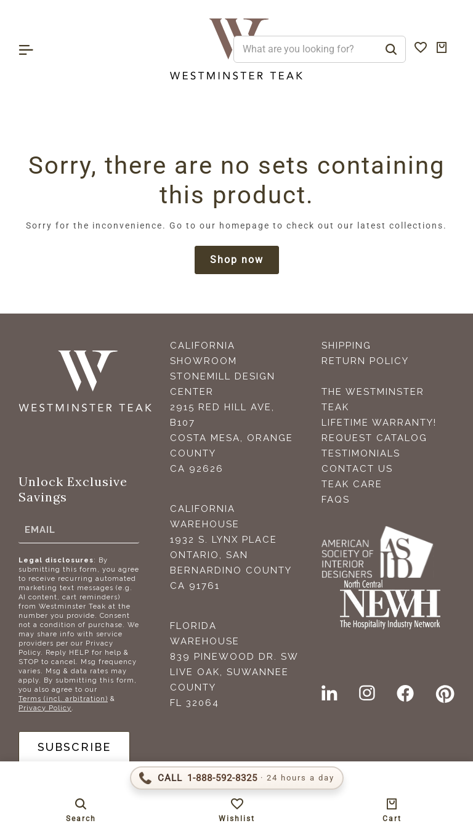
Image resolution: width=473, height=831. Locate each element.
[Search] (391, 49)
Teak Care (351, 484)
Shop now (237, 260)
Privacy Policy (44, 708)
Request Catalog (374, 438)
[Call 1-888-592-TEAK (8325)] (237, 778)
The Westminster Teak (372, 399)
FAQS (335, 499)
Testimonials (360, 453)
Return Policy (365, 361)
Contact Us (357, 468)
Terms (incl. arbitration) (63, 699)
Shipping (346, 345)
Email (40, 529)
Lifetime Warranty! (379, 422)
